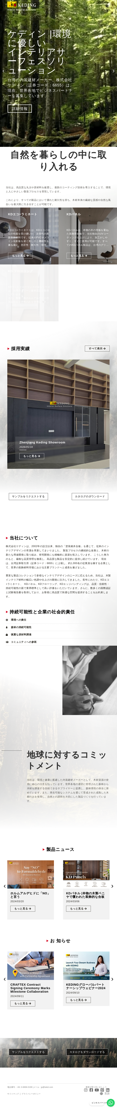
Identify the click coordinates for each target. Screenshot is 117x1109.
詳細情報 (20, 109)
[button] (107, 6)
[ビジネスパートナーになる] (110, 1102)
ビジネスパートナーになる (103, 1103)
